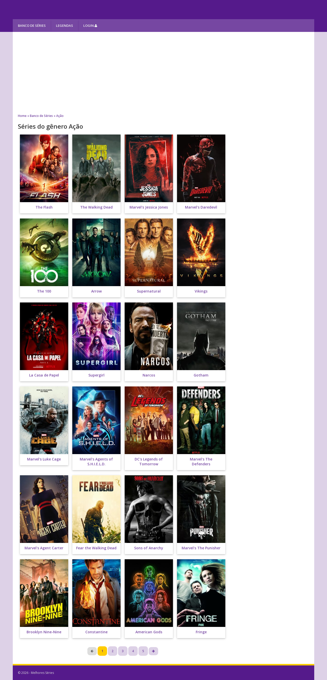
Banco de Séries (32, 25)
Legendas (64, 25)
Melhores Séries (59, 9)
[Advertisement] (163, 72)
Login (90, 25)
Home (22, 116)
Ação (60, 116)
